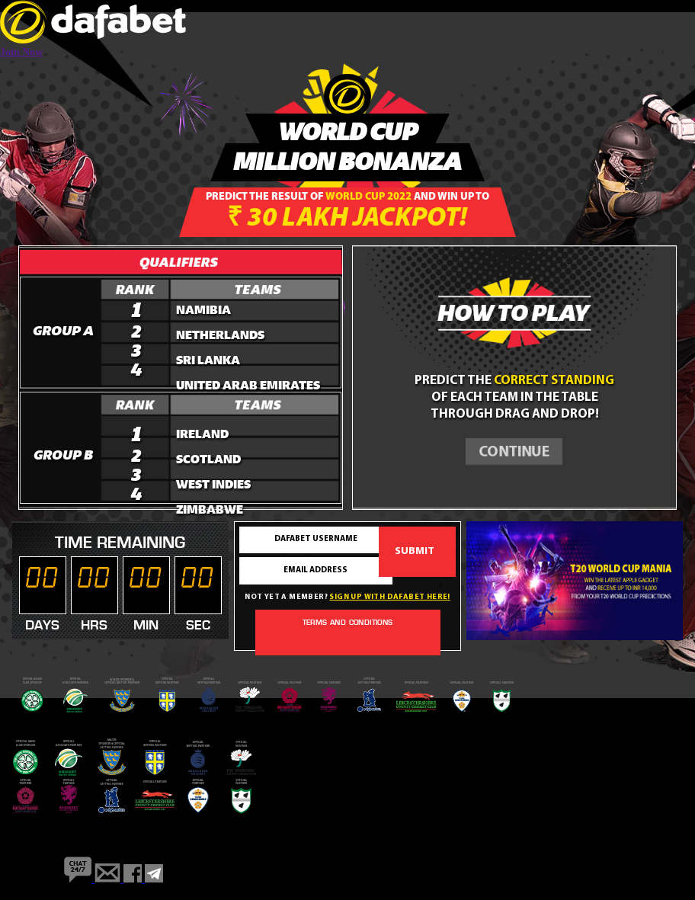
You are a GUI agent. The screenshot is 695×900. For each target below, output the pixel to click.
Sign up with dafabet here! (389, 597)
